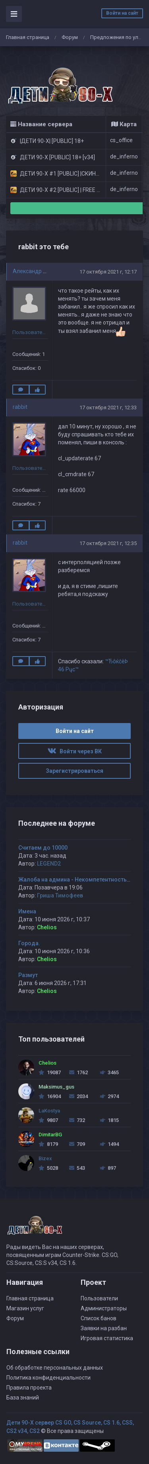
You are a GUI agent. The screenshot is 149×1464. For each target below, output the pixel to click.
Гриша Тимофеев (60, 895)
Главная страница (27, 37)
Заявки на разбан (104, 1328)
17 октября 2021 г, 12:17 (108, 272)
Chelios (47, 927)
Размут (28, 975)
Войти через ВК (75, 751)
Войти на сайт (122, 13)
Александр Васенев (39, 271)
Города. (29, 943)
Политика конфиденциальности (48, 1377)
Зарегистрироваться (74, 771)
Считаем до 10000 (43, 847)
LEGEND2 (49, 863)
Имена (27, 911)
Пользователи (99, 1298)
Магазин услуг (25, 1308)
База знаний (22, 1397)
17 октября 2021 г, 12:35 (108, 543)
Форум (70, 37)
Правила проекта (29, 1387)
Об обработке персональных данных (54, 1367)
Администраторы (104, 1308)
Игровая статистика (107, 1338)
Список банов (98, 1318)
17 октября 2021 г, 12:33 (108, 407)
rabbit (20, 407)
